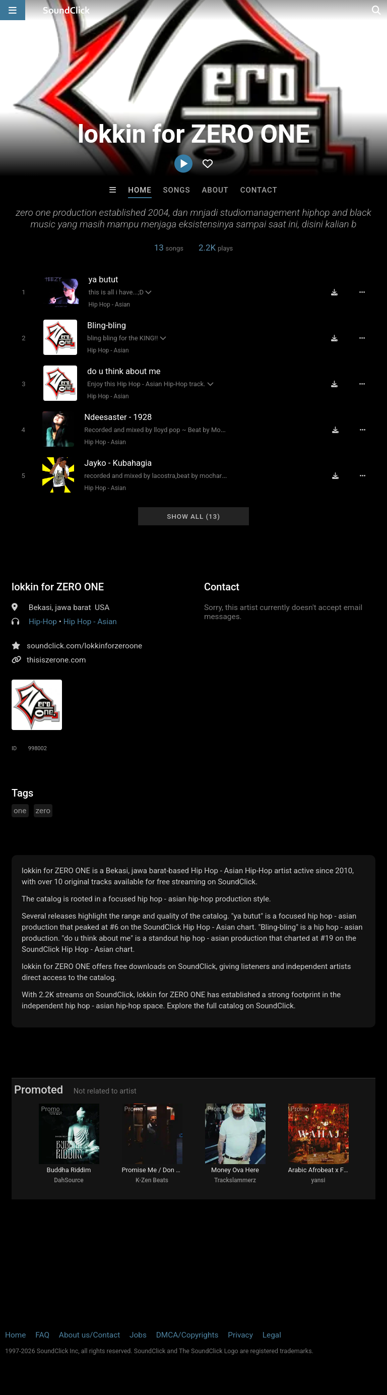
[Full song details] (362, 292)
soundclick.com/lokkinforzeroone (84, 645)
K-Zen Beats (152, 1180)
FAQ (42, 1335)
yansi (318, 1180)
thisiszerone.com (56, 659)
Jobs (138, 1335)
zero (43, 810)
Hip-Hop (43, 621)
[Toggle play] (23, 292)
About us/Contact (89, 1335)
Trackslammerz (235, 1180)
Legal (272, 1335)
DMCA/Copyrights (187, 1335)
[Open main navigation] (12, 10)
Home (139, 190)
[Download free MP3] (335, 292)
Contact (259, 190)
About (215, 190)
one (20, 810)
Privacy (240, 1335)
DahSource (69, 1180)
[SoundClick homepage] (66, 10)
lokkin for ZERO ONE (58, 587)
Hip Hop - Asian (110, 304)
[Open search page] (377, 10)
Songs (176, 190)
